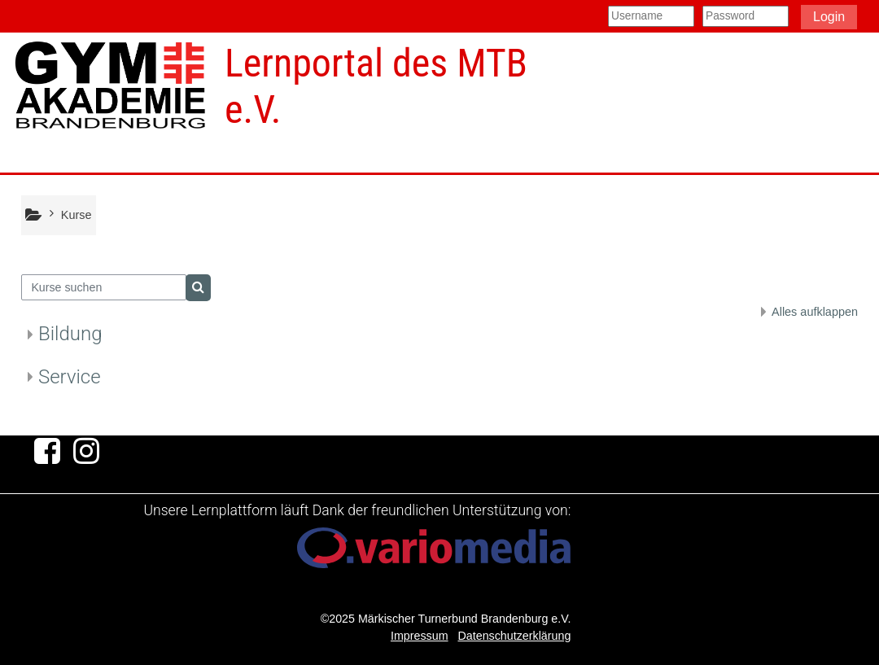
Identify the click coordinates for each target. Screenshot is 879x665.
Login (829, 17)
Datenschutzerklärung (514, 635)
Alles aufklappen (815, 311)
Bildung (70, 333)
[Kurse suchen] (103, 287)
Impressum (419, 635)
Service (69, 376)
